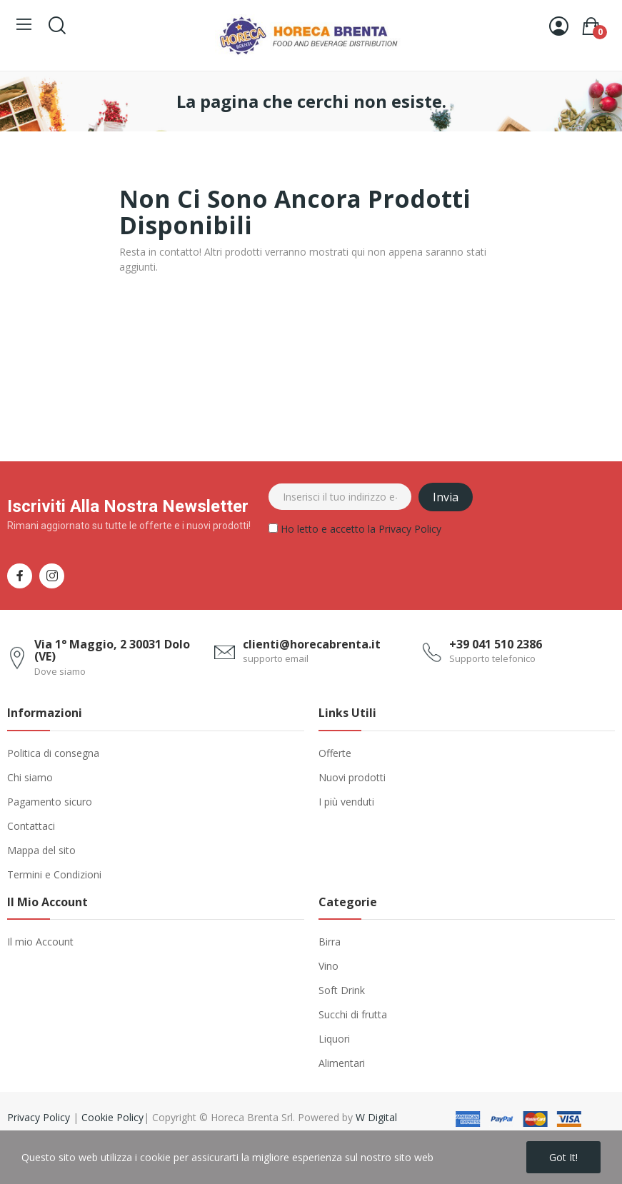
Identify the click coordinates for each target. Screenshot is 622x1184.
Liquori (334, 1038)
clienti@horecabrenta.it (312, 644)
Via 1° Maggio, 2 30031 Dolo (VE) (112, 650)
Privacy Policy (409, 529)
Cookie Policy (112, 1117)
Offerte (334, 753)
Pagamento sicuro (49, 801)
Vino (328, 966)
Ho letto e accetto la (355, 531)
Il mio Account (40, 941)
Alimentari (341, 1063)
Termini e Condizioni (54, 874)
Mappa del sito (41, 850)
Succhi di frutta (352, 1014)
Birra (329, 941)
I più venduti (346, 801)
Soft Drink (341, 990)
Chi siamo (30, 777)
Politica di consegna (53, 753)
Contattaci (31, 826)
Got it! (563, 1157)
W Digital (376, 1117)
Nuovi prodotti (352, 777)
